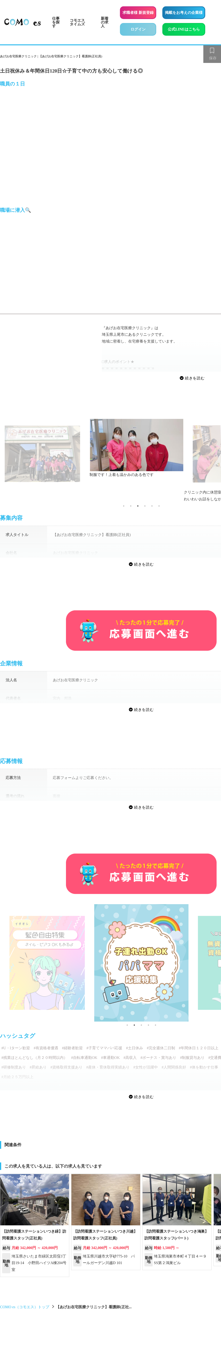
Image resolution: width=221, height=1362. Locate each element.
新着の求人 (104, 22)
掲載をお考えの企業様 (184, 13)
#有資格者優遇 (46, 1048)
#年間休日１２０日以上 (198, 1048)
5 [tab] (152, 506)
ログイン (138, 29)
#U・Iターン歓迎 (15, 1048)
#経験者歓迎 (72, 1048)
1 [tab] (123, 506)
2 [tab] (130, 506)
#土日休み (134, 1048)
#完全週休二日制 (161, 1048)
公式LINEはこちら (186, 28)
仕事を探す (56, 22)
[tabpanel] (141, 448)
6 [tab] (159, 506)
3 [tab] (137, 506)
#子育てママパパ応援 (104, 1048)
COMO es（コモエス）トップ (24, 1307)
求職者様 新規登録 (138, 13)
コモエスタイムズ (77, 22)
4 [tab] (145, 506)
